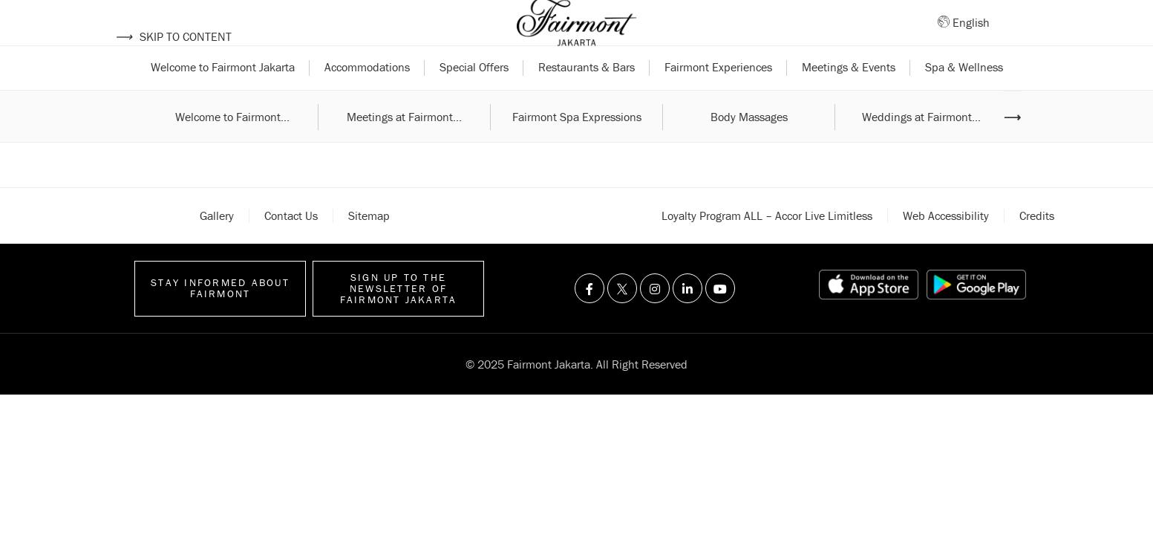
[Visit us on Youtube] (720, 317)
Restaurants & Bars (586, 95)
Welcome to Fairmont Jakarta (223, 95)
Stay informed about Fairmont (220, 317)
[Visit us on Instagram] (655, 317)
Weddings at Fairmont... (921, 144)
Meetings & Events (848, 95)
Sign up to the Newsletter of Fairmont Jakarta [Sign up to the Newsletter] (398, 316)
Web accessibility (946, 243)
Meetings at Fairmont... (404, 144)
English (971, 36)
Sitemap (369, 243)
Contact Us (291, 243)
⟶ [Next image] (1012, 144)
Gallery (217, 243)
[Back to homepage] (576, 37)
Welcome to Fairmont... (232, 144)
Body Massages (749, 144)
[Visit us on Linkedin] (687, 317)
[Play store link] (976, 313)
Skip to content (173, 36)
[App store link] (868, 313)
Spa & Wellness (964, 95)
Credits (1036, 243)
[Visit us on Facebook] (589, 317)
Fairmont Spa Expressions (576, 144)
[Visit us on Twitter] (622, 317)
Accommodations (367, 95)
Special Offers (474, 95)
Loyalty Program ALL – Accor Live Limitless (767, 243)
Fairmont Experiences (718, 95)
